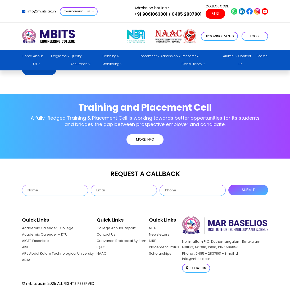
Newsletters (159, 234)
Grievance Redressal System (121, 240)
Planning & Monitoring (110, 60)
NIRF (152, 240)
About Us (38, 60)
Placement (148, 56)
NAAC (101, 253)
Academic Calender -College (48, 228)
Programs (59, 56)
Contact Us (244, 60)
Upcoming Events (219, 36)
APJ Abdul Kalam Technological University (58, 253)
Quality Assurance (79, 60)
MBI (215, 13)
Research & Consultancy (192, 60)
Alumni (228, 56)
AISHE (26, 247)
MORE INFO (145, 139)
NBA (152, 228)
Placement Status (164, 247)
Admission (169, 56)
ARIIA (26, 259)
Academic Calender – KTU (44, 234)
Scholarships (160, 253)
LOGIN (255, 36)
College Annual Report (116, 228)
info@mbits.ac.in (39, 11)
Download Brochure (79, 11)
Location (196, 268)
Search (262, 56)
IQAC (101, 247)
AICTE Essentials (35, 240)
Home (27, 56)
